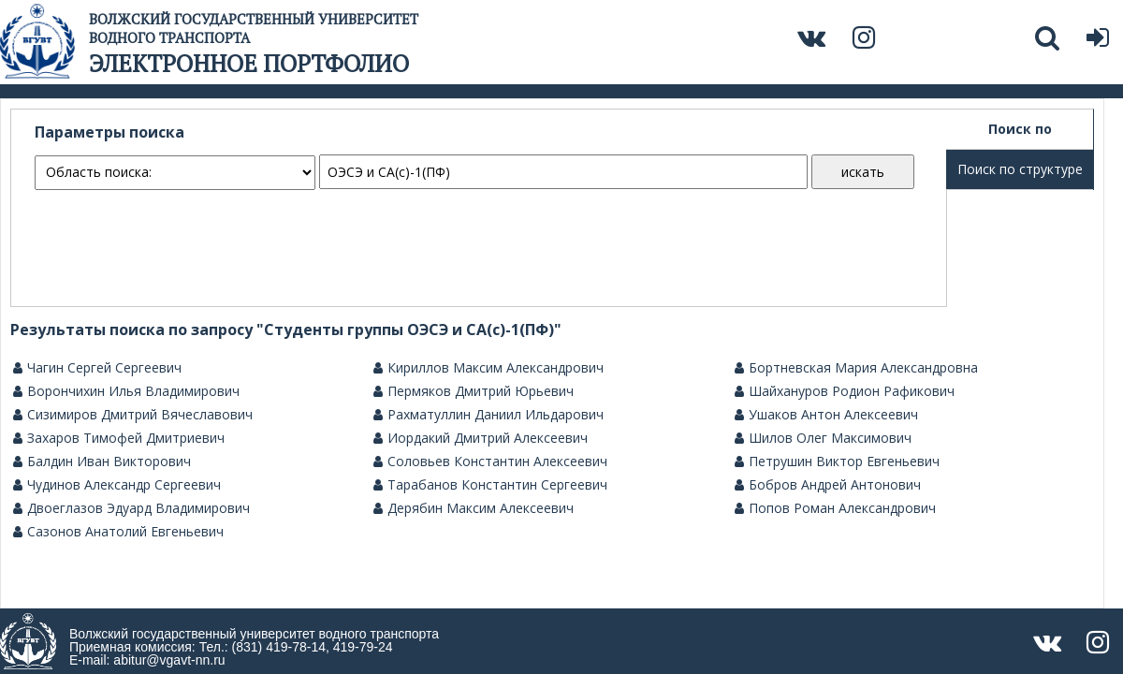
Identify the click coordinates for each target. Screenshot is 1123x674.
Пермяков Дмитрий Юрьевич (473, 391)
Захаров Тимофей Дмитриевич (119, 438)
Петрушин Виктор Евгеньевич (837, 461)
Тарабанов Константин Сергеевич (490, 484)
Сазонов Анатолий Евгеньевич (118, 531)
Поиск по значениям (1020, 135)
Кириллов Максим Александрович (488, 367)
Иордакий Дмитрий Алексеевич (480, 438)
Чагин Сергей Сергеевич (97, 367)
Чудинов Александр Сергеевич (117, 484)
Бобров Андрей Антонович (828, 484)
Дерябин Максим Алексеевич (473, 508)
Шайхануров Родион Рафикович (845, 391)
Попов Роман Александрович (835, 508)
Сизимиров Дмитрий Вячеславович (133, 414)
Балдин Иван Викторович (102, 461)
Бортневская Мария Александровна (856, 367)
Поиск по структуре (1020, 169)
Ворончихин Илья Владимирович (126, 391)
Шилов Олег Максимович (823, 438)
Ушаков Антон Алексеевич (826, 414)
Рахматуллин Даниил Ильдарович (488, 414)
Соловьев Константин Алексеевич (490, 461)
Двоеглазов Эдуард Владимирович (131, 508)
